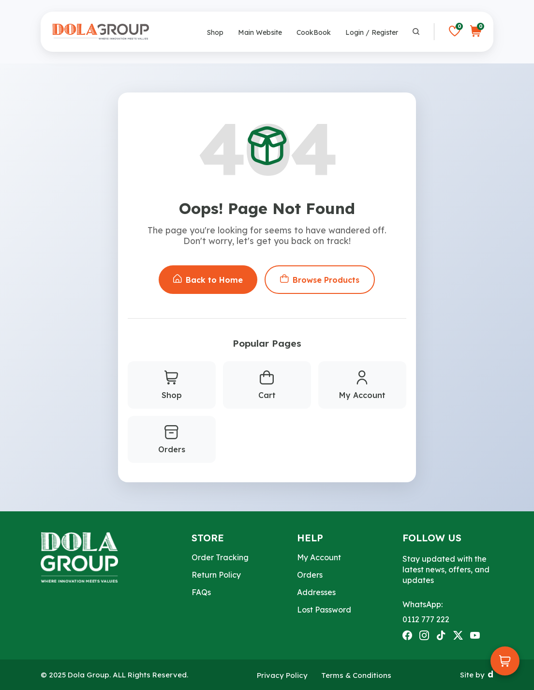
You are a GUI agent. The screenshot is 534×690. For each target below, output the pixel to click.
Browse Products (319, 279)
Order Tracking (220, 557)
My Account (362, 385)
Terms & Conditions (356, 675)
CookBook (314, 32)
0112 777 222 (425, 619)
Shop (215, 32)
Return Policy (216, 575)
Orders (171, 440)
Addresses (316, 592)
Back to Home (208, 279)
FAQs (201, 592)
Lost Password (324, 609)
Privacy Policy (282, 675)
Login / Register (371, 32)
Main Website (260, 32)
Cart (267, 385)
